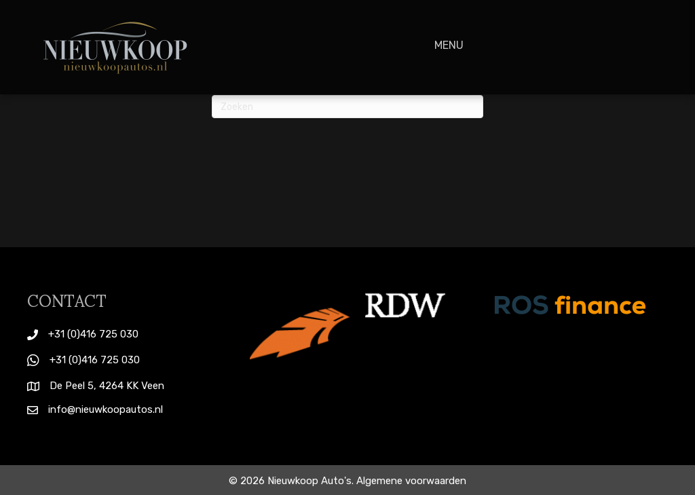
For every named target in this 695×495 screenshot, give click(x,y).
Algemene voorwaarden (411, 481)
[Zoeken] (347, 106)
